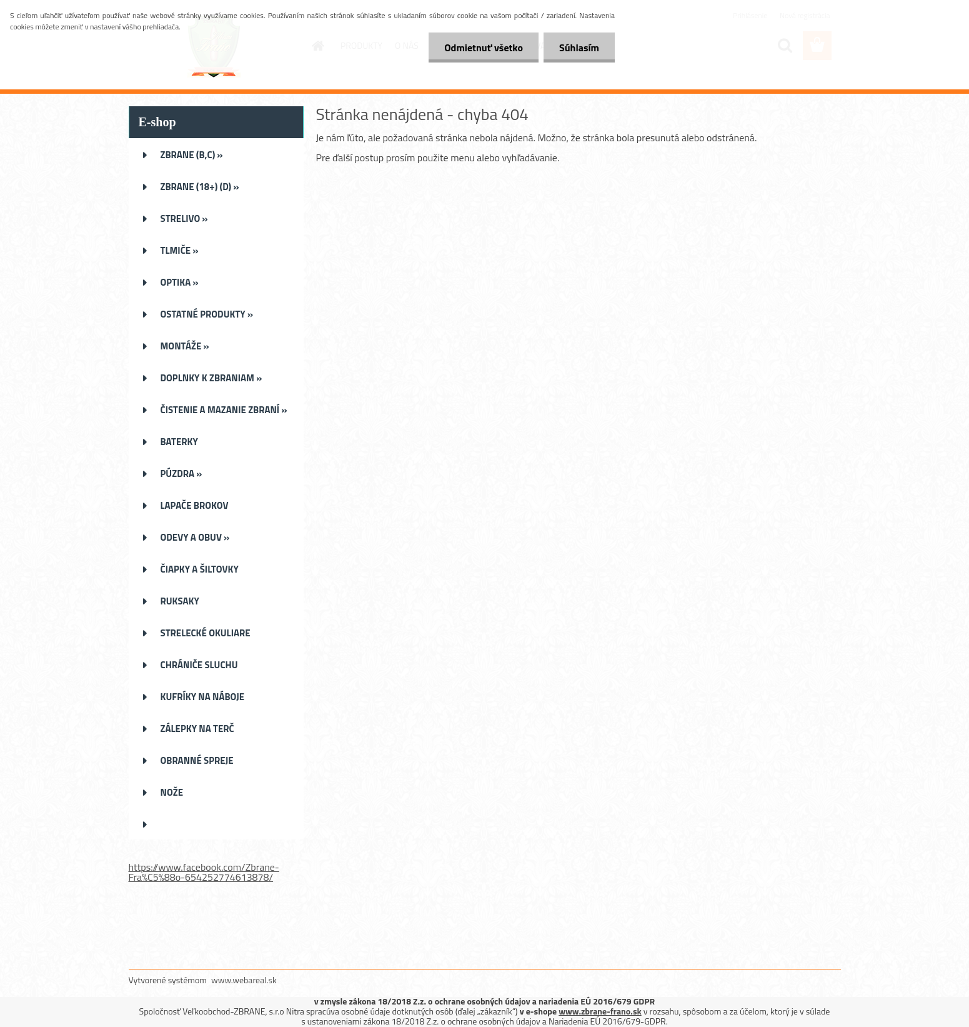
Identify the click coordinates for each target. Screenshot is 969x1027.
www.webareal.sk (244, 979)
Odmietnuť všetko (483, 47)
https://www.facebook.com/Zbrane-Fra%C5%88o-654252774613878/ (204, 871)
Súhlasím (579, 47)
